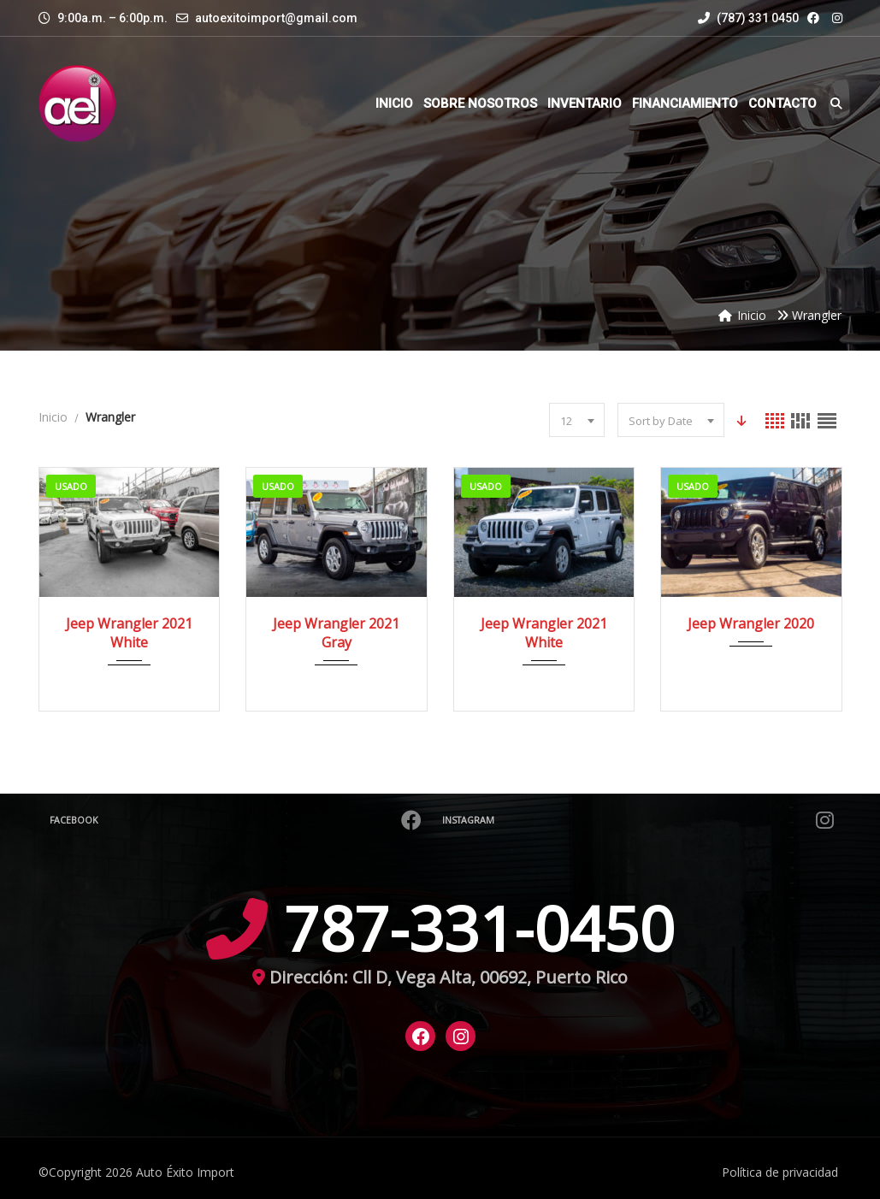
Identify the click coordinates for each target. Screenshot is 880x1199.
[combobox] (576, 420)
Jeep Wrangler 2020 (751, 623)
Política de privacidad (780, 1172)
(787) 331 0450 (748, 18)
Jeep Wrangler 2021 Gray (336, 633)
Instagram (639, 820)
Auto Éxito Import (185, 1172)
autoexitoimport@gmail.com (276, 18)
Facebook (237, 820)
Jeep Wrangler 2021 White (129, 633)
